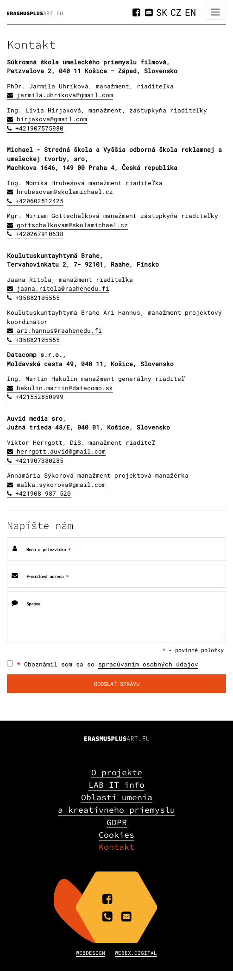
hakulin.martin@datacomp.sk (65, 388)
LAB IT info (116, 784)
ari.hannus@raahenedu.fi (59, 330)
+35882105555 (37, 297)
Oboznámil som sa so (102, 664)
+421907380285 (39, 460)
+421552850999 (39, 396)
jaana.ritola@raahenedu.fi (63, 288)
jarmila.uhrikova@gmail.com (65, 95)
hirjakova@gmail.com (52, 119)
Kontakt (116, 846)
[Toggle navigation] (215, 12)
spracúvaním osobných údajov (148, 664)
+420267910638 (39, 234)
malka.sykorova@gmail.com (61, 484)
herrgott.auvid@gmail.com (61, 451)
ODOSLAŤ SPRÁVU (116, 683)
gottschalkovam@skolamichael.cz (72, 225)
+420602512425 (39, 201)
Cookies (116, 834)
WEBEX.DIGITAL (136, 952)
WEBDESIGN (90, 952)
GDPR (117, 822)
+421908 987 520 (43, 493)
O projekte (116, 772)
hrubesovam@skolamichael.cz (65, 191)
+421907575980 (39, 128)
